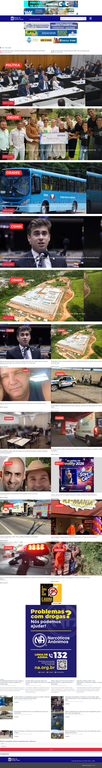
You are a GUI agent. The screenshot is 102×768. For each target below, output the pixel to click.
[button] (90, 18)
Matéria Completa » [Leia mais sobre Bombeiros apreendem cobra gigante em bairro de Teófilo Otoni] (55, 581)
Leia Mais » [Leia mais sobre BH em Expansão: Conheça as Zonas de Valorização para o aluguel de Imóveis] (67, 736)
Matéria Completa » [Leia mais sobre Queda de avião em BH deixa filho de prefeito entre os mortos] (4, 497)
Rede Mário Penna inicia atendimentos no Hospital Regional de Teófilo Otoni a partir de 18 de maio (43, 314)
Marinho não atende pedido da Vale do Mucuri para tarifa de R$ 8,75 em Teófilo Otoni (38, 206)
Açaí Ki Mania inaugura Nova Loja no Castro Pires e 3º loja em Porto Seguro (74, 537)
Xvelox (94, 765)
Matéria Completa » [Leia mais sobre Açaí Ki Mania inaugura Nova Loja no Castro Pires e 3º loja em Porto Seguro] (55, 540)
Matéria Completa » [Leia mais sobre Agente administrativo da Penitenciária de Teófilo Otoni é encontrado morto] (4, 407)
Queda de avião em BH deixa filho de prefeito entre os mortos (19, 493)
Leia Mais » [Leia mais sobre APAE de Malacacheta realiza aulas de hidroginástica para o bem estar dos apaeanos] (67, 716)
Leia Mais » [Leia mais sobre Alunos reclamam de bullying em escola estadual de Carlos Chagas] (16, 736)
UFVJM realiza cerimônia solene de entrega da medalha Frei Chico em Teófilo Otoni (38, 682)
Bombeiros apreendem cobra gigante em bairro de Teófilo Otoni (70, 577)
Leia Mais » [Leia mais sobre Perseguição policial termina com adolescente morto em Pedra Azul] (16, 716)
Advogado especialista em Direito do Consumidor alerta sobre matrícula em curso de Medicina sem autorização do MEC (83, 698)
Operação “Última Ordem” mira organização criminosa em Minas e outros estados (89, 682)
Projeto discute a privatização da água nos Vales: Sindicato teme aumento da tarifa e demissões (32, 697)
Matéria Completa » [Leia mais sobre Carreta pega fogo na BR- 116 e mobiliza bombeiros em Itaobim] (4, 540)
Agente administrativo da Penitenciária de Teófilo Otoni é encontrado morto (71, 50)
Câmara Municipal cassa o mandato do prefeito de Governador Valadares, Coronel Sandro (23, 50)
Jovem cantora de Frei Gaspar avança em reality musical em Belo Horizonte (74, 495)
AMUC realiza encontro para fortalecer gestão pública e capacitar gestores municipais (62, 682)
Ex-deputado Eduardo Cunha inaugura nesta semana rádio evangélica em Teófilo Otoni (11, 682)
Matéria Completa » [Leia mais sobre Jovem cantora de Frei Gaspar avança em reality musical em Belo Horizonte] (55, 498)
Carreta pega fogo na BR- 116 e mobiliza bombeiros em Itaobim (19, 537)
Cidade (5, 146)
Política (5, 94)
